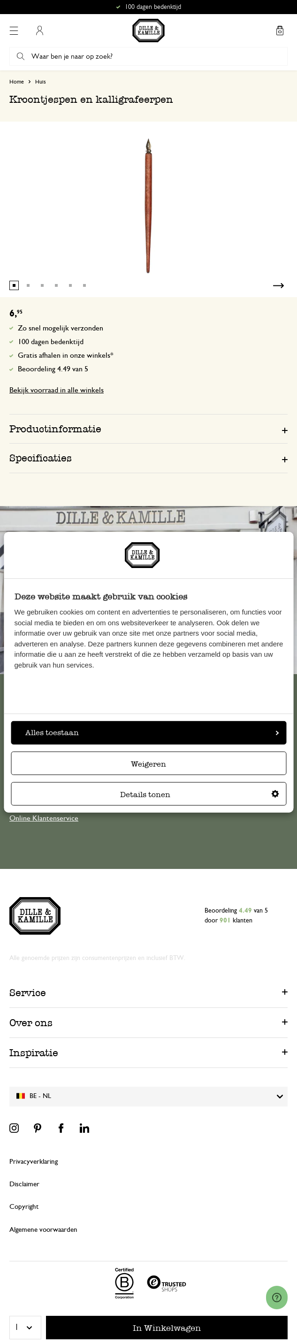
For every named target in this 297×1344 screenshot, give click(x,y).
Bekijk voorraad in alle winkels (56, 390)
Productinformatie (55, 429)
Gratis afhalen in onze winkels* (66, 355)
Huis (40, 81)
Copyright (23, 1206)
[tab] (148, 428)
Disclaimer (24, 1184)
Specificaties (40, 458)
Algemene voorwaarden (43, 1229)
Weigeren (148, 764)
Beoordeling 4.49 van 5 (53, 369)
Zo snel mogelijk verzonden (60, 328)
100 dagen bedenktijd (51, 342)
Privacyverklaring (33, 1161)
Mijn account (39, 30)
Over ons (31, 1023)
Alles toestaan (152, 732)
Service (27, 992)
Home (16, 81)
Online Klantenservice (43, 818)
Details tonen (199, 794)
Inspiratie (33, 1053)
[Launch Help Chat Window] (277, 1297)
